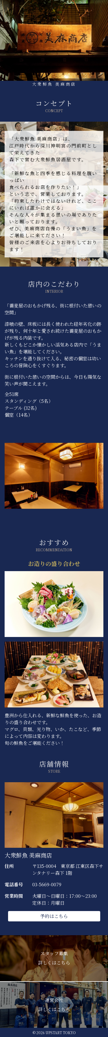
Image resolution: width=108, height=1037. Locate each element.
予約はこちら (54, 916)
